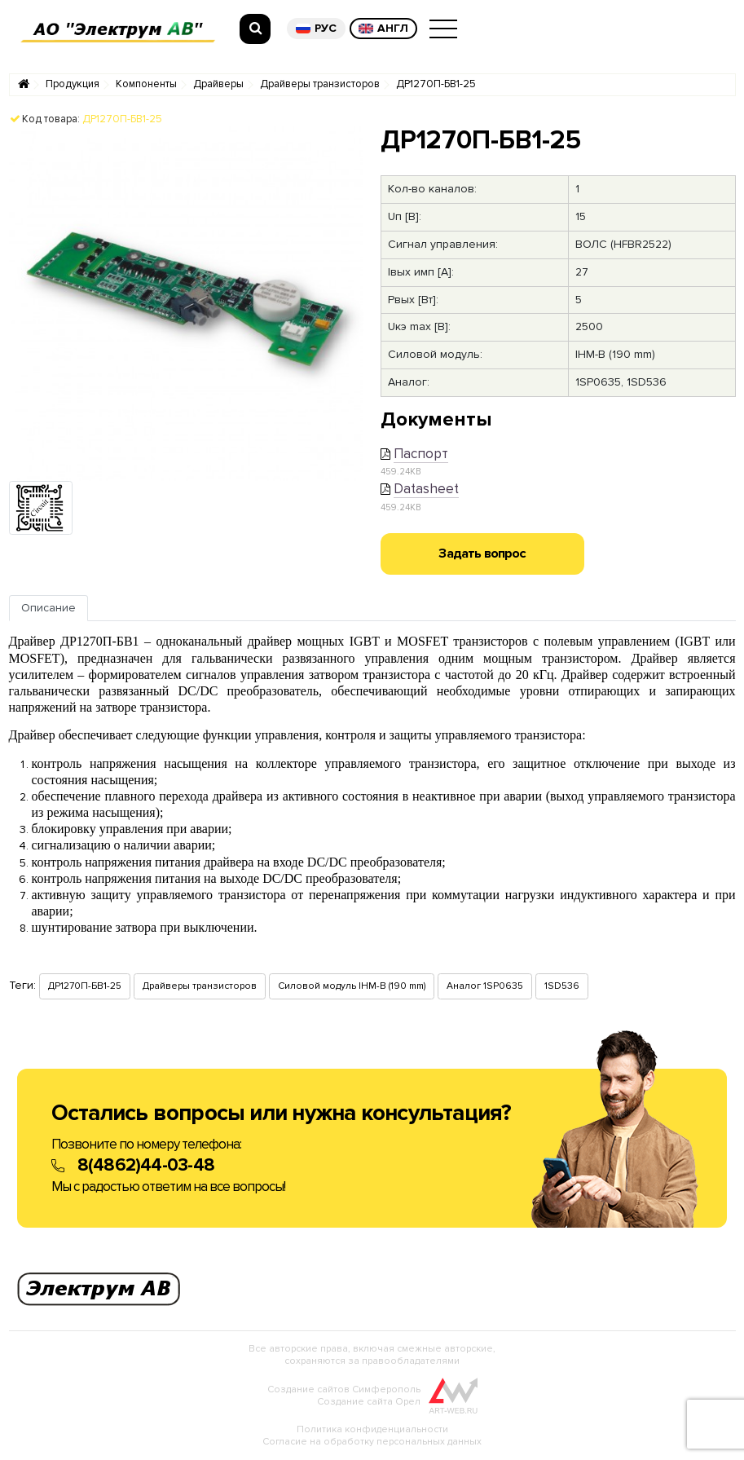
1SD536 (561, 986)
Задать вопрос (482, 553)
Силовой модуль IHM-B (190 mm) (351, 986)
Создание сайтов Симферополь (343, 1389)
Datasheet (426, 488)
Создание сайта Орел (368, 1402)
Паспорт (421, 453)
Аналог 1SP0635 (485, 986)
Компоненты (146, 84)
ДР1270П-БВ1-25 (436, 84)
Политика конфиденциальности (372, 1429)
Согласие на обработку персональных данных (372, 1442)
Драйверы (218, 84)
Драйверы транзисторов (320, 84)
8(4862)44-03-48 (145, 1165)
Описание (48, 608)
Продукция (72, 84)
